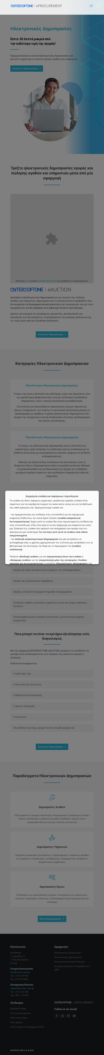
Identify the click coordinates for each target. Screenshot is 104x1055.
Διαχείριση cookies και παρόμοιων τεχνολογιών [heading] (52, 496)
